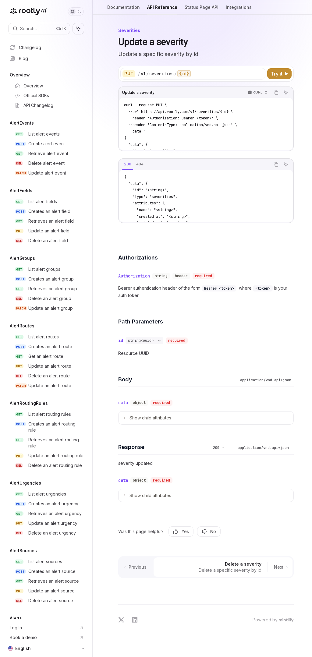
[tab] (127, 164)
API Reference (162, 10)
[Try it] (279, 73)
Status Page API (201, 10)
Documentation (123, 10)
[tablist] (194, 164)
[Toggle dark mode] (76, 11)
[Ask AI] (286, 93)
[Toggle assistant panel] (78, 28)
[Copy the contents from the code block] (276, 93)
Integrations (239, 10)
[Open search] (39, 28)
